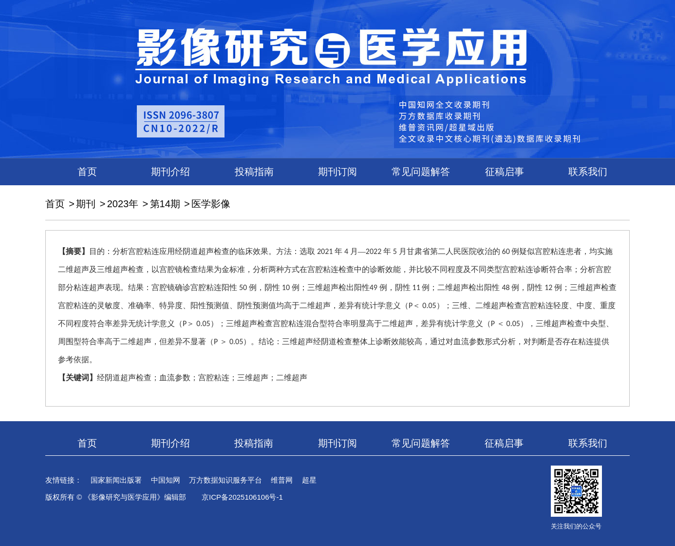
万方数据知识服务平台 (225, 480)
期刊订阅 (337, 171)
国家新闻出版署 (116, 480)
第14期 (165, 203)
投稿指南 (254, 171)
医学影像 (210, 203)
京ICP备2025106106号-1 (242, 497)
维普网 (282, 480)
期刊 (85, 203)
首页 (87, 171)
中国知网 (165, 480)
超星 (309, 480)
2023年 (123, 203)
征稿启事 (504, 171)
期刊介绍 (170, 171)
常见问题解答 (421, 171)
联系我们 (587, 171)
